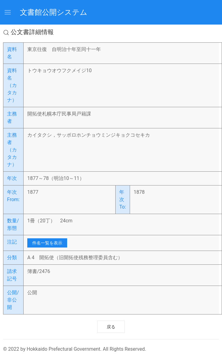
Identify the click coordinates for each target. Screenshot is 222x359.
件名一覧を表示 (47, 242)
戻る (111, 326)
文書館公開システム (53, 12)
